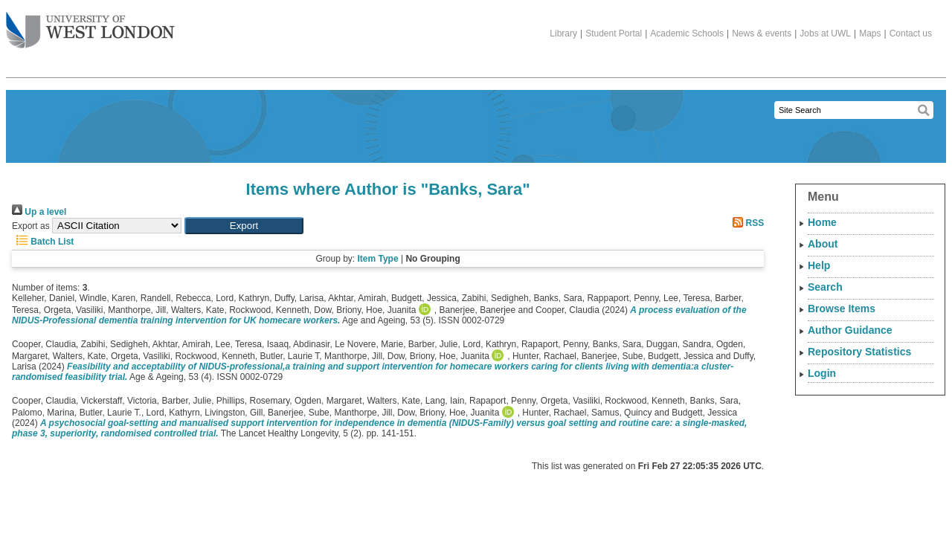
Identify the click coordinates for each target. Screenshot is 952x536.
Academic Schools (687, 33)
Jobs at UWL (825, 33)
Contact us (911, 33)
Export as (31, 226)
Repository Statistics (859, 352)
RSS (746, 223)
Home (822, 222)
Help (819, 265)
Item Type (377, 259)
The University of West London (90, 24)
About (822, 244)
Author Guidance (850, 330)
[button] (243, 225)
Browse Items (841, 308)
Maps (870, 33)
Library (563, 33)
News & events (761, 33)
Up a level (39, 212)
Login (822, 373)
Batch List (43, 241)
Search (825, 287)
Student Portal (613, 33)
